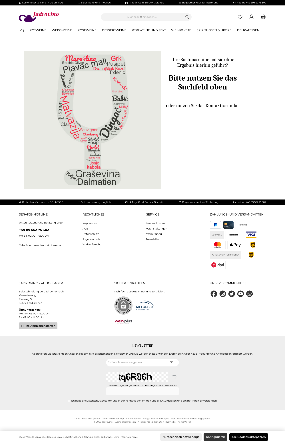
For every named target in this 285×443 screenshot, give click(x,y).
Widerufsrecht (92, 244)
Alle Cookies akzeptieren (249, 437)
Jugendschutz (91, 239)
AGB (85, 228)
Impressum (90, 223)
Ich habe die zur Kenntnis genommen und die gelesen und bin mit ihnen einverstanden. (144, 400)
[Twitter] (232, 294)
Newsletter (153, 239)
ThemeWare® (184, 421)
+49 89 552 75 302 (34, 230)
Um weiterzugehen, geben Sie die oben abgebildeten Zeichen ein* (142, 385)
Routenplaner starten (38, 326)
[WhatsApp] (249, 294)
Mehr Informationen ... (126, 437)
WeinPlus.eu (154, 234)
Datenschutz (91, 234)
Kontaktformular (51, 245)
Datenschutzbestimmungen (103, 400)
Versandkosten (155, 223)
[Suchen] (187, 17)
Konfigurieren (215, 437)
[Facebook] (214, 294)
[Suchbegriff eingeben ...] (142, 17)
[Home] (25, 30)
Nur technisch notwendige (180, 437)
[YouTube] (240, 294)
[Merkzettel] (240, 17)
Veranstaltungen (156, 228)
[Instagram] (223, 294)
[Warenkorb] (262, 17)
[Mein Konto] (252, 17)
